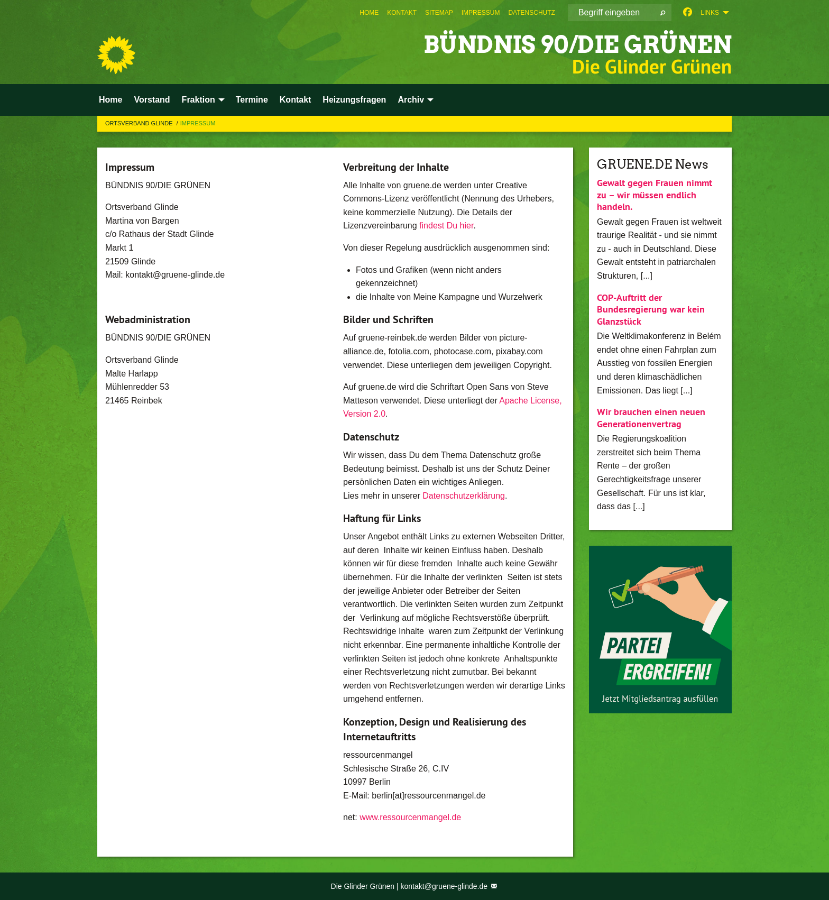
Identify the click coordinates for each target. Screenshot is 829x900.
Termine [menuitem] (252, 99)
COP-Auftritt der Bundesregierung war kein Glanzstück (651, 309)
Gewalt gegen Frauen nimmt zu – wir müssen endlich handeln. (654, 195)
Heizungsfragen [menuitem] (354, 99)
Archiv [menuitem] (411, 99)
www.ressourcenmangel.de (410, 817)
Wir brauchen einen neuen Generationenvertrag (651, 418)
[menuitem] (369, 12)
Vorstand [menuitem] (152, 99)
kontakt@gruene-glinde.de (445, 886)
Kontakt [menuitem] (295, 99)
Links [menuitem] (710, 12)
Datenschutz (531, 12)
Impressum (481, 12)
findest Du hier (446, 225)
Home (369, 12)
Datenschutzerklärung (463, 495)
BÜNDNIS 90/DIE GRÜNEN (577, 45)
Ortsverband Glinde (139, 123)
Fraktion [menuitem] (198, 99)
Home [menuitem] (110, 99)
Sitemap (439, 12)
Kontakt (402, 12)
